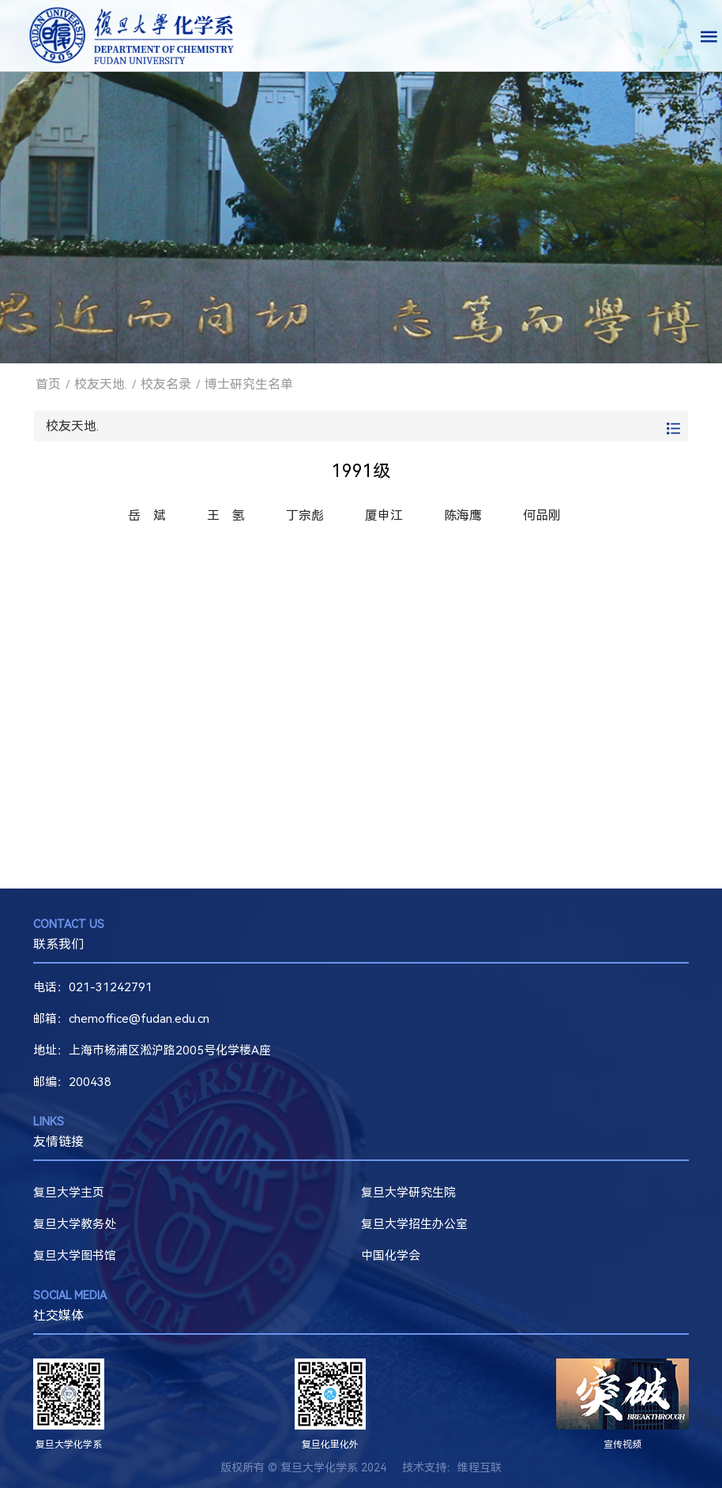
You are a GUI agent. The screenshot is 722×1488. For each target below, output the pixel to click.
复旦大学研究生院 (408, 1193)
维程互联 (479, 1467)
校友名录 (166, 384)
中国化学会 (390, 1256)
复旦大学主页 (68, 1193)
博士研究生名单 (249, 384)
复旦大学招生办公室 (414, 1224)
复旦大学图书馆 (74, 1256)
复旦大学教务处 (74, 1224)
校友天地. (100, 384)
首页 (48, 384)
